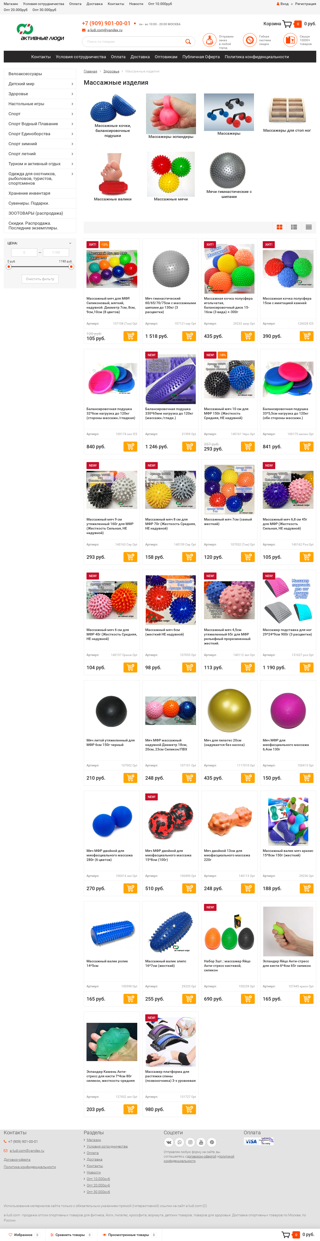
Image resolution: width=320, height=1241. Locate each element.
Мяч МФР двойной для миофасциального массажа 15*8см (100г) (168, 855)
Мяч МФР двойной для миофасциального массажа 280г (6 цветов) (109, 855)
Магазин (11, 4)
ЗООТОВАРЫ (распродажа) (35, 213)
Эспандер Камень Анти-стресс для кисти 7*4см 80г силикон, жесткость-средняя (110, 1076)
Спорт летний (22, 153)
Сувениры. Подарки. (28, 203)
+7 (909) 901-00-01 (106, 23)
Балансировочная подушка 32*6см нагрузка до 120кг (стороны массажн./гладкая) (110, 413)
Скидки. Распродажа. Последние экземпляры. (33, 225)
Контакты (116, 4)
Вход (282, 4)
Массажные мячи (171, 199)
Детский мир (21, 83)
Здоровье (18, 93)
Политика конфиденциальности (257, 56)
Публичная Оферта (201, 56)
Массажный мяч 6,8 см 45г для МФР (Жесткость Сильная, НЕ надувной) (285, 523)
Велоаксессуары (25, 73)
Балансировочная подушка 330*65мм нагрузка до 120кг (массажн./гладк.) (169, 413)
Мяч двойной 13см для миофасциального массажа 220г (227, 855)
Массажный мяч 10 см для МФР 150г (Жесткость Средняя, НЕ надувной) (226, 413)
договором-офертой (201, 1156)
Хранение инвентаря (29, 193)
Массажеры (229, 133)
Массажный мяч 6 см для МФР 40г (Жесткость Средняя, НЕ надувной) (111, 634)
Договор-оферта (17, 1160)
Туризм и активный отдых (34, 163)
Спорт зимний (22, 143)
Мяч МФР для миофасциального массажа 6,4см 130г (286, 744)
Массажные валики (113, 199)
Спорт (14, 113)
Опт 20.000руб (16, 10)
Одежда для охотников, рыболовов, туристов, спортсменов (32, 178)
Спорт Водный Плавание (33, 123)
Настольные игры (26, 103)
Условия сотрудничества (43, 4)
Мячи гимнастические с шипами (229, 194)
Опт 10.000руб (160, 4)
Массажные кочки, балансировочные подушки (113, 130)
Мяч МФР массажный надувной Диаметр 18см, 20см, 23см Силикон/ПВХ (166, 744)
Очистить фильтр (40, 279)
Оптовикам (166, 56)
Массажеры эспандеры (171, 136)
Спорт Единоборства (29, 133)
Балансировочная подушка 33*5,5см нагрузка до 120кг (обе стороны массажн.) (285, 413)
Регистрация (305, 4)
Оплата (75, 4)
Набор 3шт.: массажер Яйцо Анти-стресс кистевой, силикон (227, 965)
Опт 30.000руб (44, 10)
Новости (136, 4)
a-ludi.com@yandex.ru (105, 30)
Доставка (94, 4)
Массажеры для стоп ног (287, 130)
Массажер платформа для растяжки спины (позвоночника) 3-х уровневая (170, 1076)
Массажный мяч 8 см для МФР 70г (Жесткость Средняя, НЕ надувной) (170, 523)
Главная (90, 71)
